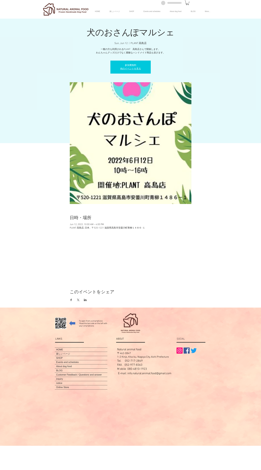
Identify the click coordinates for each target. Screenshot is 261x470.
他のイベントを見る (130, 68)
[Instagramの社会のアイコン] (180, 351)
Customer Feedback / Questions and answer (79, 374)
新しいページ (63, 354)
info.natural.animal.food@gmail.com (149, 373)
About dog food (64, 366)
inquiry (59, 379)
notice (59, 383)
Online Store (62, 387)
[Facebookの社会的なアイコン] (187, 351)
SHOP (59, 358)
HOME (59, 349)
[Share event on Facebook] (71, 300)
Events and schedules (67, 362)
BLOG (59, 370)
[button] (187, 3)
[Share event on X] (78, 300)
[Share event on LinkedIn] (85, 300)
